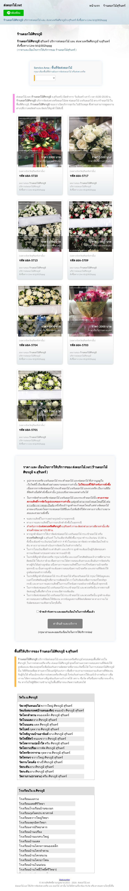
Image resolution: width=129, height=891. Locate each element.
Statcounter (64, 879)
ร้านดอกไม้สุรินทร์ (114, 5)
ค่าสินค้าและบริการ (65, 623)
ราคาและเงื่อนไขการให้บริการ (34, 49)
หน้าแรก (94, 5)
